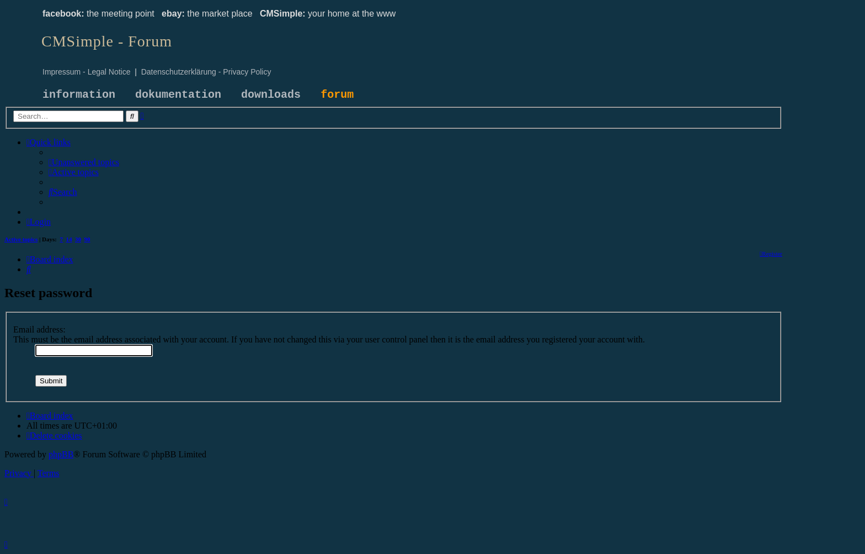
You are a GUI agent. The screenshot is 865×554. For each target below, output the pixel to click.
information (78, 94)
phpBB (61, 454)
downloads (271, 94)
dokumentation (178, 94)
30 (78, 239)
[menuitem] (84, 162)
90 (87, 239)
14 (69, 239)
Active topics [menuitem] (21, 239)
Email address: (39, 329)
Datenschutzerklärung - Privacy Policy (206, 71)
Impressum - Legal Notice (86, 71)
